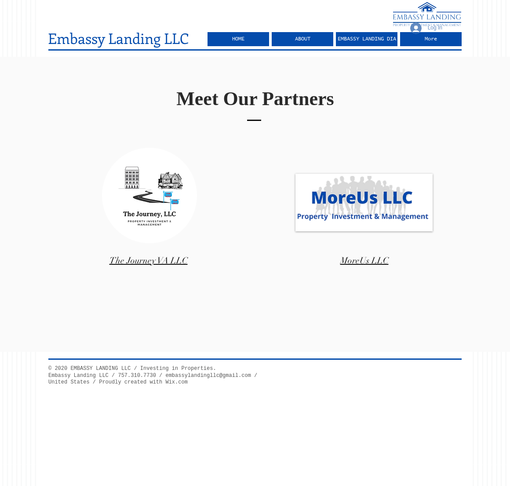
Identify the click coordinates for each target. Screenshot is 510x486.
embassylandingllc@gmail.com (208, 376)
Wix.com (176, 382)
